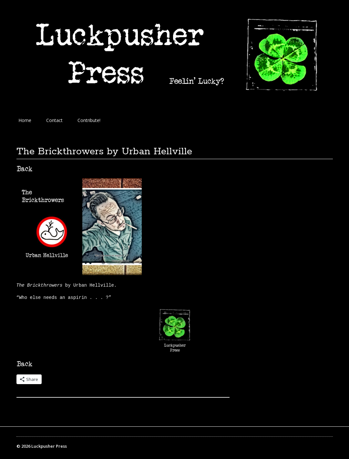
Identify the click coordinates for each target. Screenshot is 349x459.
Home (24, 120)
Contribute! (88, 120)
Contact (54, 120)
